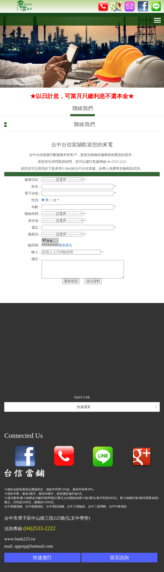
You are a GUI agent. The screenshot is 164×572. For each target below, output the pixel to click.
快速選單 (117, 407)
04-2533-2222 (116, 161)
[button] (12, 50)
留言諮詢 (119, 557)
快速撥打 (42, 557)
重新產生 (65, 245)
